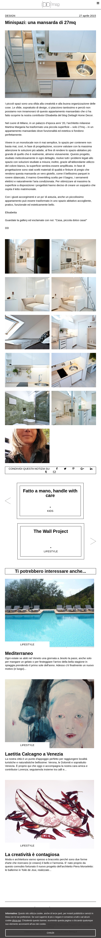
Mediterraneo (19, 653)
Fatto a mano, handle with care (50, 493)
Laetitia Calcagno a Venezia (34, 753)
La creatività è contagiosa (32, 854)
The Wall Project (51, 531)
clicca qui (16, 926)
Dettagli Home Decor (80, 115)
